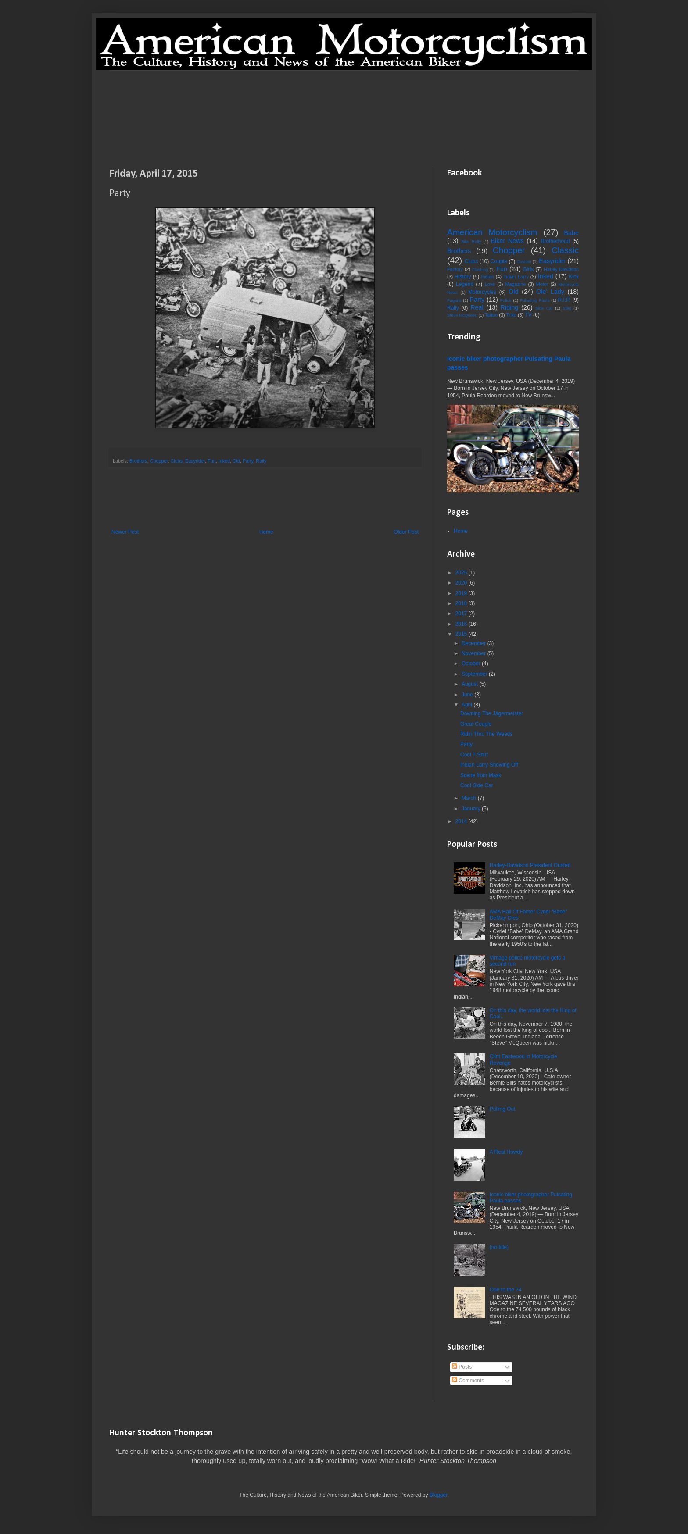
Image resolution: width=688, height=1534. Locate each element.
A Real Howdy (506, 1152)
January (472, 809)
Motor (542, 284)
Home (266, 532)
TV (528, 315)
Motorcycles (482, 292)
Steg (567, 308)
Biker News (507, 240)
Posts (462, 1367)
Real (477, 307)
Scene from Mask (480, 775)
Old (236, 461)
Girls (528, 269)
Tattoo (491, 315)
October (472, 663)
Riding (510, 307)
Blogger (439, 1495)
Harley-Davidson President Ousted (530, 865)
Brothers (138, 461)
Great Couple (475, 724)
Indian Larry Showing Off (489, 765)
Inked (224, 461)
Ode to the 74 (506, 1290)
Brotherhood (555, 241)
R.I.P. (564, 300)
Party (248, 461)
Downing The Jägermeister (491, 713)
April (467, 705)
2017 (462, 613)
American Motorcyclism (492, 232)
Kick (574, 277)
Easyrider (195, 461)
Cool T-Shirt (474, 755)
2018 (462, 603)
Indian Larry (516, 276)
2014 (462, 821)
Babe (571, 232)
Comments (468, 1380)
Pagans (454, 300)
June (468, 695)
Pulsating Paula (535, 300)
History (463, 277)
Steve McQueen (462, 315)
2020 (462, 583)
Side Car (544, 308)
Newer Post (125, 532)
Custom (524, 261)
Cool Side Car (476, 785)
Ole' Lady (550, 291)
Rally (261, 461)
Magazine (515, 284)
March (470, 798)
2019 (462, 593)
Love (490, 284)
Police (506, 300)
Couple (499, 261)
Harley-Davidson (561, 269)
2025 (462, 573)
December (474, 643)
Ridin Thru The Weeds (486, 734)
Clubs (176, 461)
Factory (455, 269)
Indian (487, 276)
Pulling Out (503, 1109)
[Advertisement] (344, 118)
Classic (565, 250)
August (471, 684)
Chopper (159, 461)
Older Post (406, 532)
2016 (462, 624)
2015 (462, 634)
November (474, 653)
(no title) (499, 1247)
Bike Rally (471, 241)
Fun (212, 461)
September (475, 674)
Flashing (480, 269)
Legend (464, 284)
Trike (511, 315)
